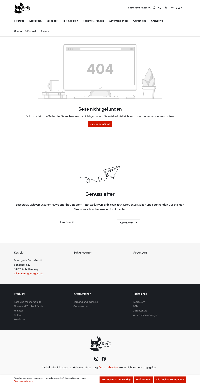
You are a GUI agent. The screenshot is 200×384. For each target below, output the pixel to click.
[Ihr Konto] (167, 8)
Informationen (82, 294)
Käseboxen (20, 319)
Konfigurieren (143, 379)
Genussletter (80, 306)
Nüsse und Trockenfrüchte (28, 306)
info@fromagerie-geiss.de (28, 273)
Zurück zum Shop (100, 123)
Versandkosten (108, 367)
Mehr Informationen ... (23, 381)
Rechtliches (140, 294)
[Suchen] (154, 8)
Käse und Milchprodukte (27, 301)
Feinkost (18, 310)
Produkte (19, 294)
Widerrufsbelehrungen (145, 315)
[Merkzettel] (161, 8)
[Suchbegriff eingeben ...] (139, 8)
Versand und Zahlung (85, 301)
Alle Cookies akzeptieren (170, 379)
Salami (18, 315)
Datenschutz (140, 310)
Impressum (139, 301)
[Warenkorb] (178, 8)
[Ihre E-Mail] (87, 222)
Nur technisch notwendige (116, 379)
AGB (135, 306)
